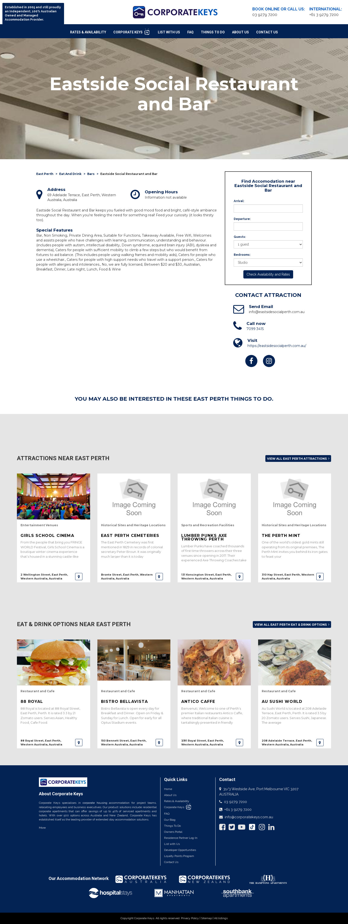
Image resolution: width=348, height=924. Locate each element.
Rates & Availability (88, 32)
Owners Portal (173, 832)
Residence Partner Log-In (180, 838)
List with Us (172, 844)
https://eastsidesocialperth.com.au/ (276, 346)
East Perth (44, 174)
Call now (256, 323)
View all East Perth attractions (298, 458)
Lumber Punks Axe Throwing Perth (204, 537)
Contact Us (267, 32)
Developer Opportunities (180, 850)
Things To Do (213, 32)
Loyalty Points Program (179, 856)
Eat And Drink (70, 174)
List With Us (169, 32)
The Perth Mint (281, 535)
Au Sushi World (282, 701)
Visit (252, 340)
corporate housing (95, 802)
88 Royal (32, 701)
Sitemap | (207, 918)
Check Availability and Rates (268, 274)
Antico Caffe (198, 701)
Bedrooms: (242, 254)
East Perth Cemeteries (130, 535)
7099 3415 (255, 329)
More (42, 827)
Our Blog (169, 819)
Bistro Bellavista (124, 701)
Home (168, 789)
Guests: (240, 237)
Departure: (242, 219)
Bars (90, 174)
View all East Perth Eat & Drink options (291, 624)
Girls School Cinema (47, 535)
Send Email (261, 306)
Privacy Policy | (191, 918)
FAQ (190, 32)
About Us (240, 32)
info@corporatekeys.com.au (249, 817)
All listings (221, 918)
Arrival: (239, 201)
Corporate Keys (132, 31)
